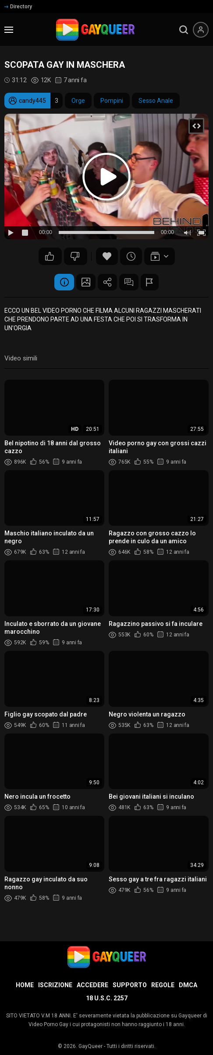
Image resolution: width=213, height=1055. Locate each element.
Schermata (83, 282)
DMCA (188, 985)
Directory (18, 6)
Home (25, 985)
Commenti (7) (131, 282)
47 (49, 256)
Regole (162, 985)
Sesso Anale (155, 100)
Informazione (59, 282)
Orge (78, 100)
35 (75, 256)
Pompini (111, 100)
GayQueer (90, 1046)
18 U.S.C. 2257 (107, 998)
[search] (183, 29)
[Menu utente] (201, 30)
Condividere (107, 282)
